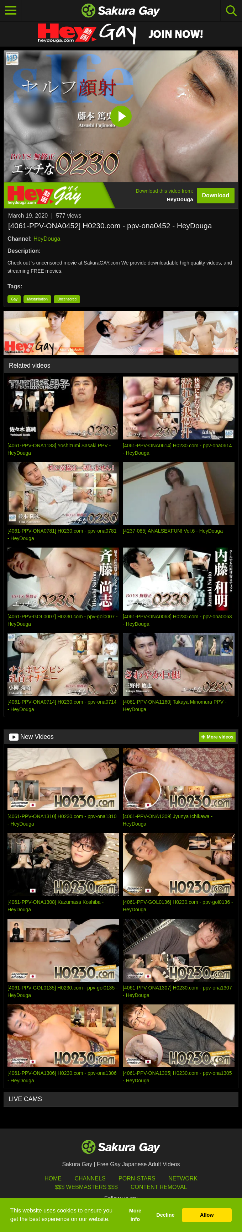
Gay (14, 299)
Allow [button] (207, 1215)
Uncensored (67, 299)
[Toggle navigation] (10, 10)
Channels (89, 1178)
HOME (53, 1178)
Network (183, 1178)
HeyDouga (46, 239)
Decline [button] (165, 1215)
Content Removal (159, 1187)
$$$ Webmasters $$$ (86, 1187)
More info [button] (135, 1215)
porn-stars (137, 1178)
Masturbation (37, 299)
